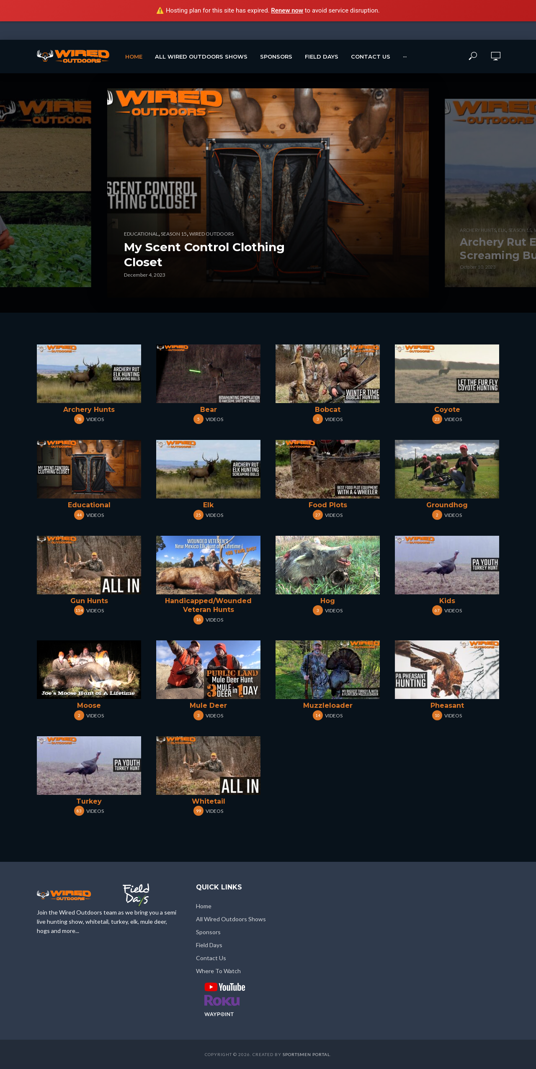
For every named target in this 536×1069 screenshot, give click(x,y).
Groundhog (447, 505)
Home (133, 56)
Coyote (447, 410)
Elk (208, 505)
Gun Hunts (89, 601)
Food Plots (328, 505)
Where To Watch (218, 970)
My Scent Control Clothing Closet (204, 254)
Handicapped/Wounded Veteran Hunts (208, 605)
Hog (327, 601)
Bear (208, 410)
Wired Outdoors (211, 234)
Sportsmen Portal (306, 1054)
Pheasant (447, 705)
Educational (89, 505)
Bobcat (327, 410)
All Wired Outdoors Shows (201, 56)
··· (405, 56)
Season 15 (174, 234)
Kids (447, 601)
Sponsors (276, 56)
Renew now (287, 10)
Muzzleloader (328, 705)
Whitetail (208, 801)
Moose (89, 705)
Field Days (321, 56)
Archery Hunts (89, 410)
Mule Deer (208, 705)
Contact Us (370, 56)
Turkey (89, 801)
